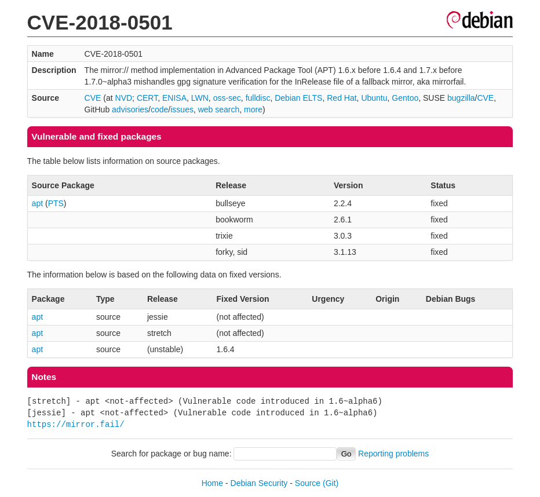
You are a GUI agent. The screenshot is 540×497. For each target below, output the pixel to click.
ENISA (174, 98)
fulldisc (258, 98)
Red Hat (341, 98)
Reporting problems (393, 453)
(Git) (330, 483)
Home (212, 483)
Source (307, 483)
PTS (56, 203)
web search (219, 109)
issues (182, 109)
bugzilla (461, 98)
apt (37, 203)
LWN (200, 98)
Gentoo (405, 98)
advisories (130, 109)
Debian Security (259, 483)
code (159, 109)
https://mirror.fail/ (76, 424)
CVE (93, 98)
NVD (124, 98)
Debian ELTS (298, 98)
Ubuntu (374, 98)
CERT (147, 98)
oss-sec (227, 98)
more (253, 109)
